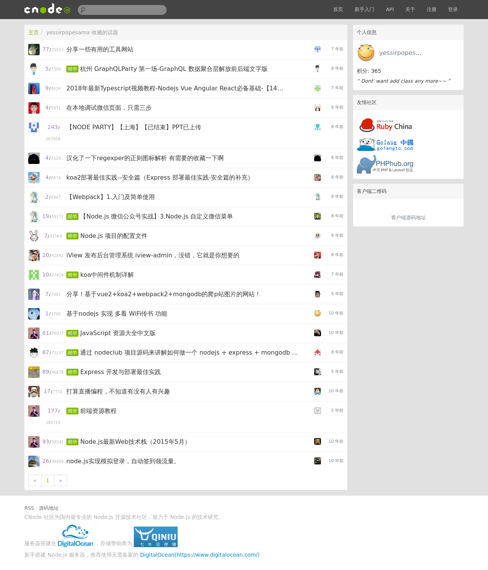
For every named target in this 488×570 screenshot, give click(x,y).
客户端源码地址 (408, 217)
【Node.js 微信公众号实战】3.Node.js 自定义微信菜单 (156, 216)
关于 (410, 9)
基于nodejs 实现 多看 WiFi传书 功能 (116, 313)
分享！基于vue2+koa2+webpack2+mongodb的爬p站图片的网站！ (163, 294)
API (390, 9)
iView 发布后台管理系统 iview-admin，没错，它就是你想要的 (152, 255)
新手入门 (364, 9)
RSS (29, 508)
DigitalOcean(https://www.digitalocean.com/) (200, 555)
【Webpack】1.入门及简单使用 (110, 197)
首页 (338, 9)
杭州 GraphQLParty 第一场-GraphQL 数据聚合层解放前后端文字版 (173, 68)
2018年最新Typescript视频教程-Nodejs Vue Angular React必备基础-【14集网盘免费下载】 (176, 88)
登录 (453, 9)
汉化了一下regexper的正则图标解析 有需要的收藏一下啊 (145, 158)
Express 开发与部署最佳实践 (120, 372)
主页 (33, 32)
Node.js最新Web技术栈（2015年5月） (135, 441)
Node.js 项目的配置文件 (114, 235)
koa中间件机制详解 (106, 274)
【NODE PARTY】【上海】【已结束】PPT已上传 (133, 127)
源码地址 (49, 508)
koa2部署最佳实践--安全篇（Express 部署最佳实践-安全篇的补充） (160, 177)
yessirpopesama (404, 52)
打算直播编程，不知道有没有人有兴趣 (118, 391)
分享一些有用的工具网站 (99, 49)
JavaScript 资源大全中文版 (117, 333)
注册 (432, 9)
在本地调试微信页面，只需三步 (109, 107)
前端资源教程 (98, 410)
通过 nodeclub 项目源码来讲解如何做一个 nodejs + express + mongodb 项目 (190, 352)
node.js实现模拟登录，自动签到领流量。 (123, 461)
